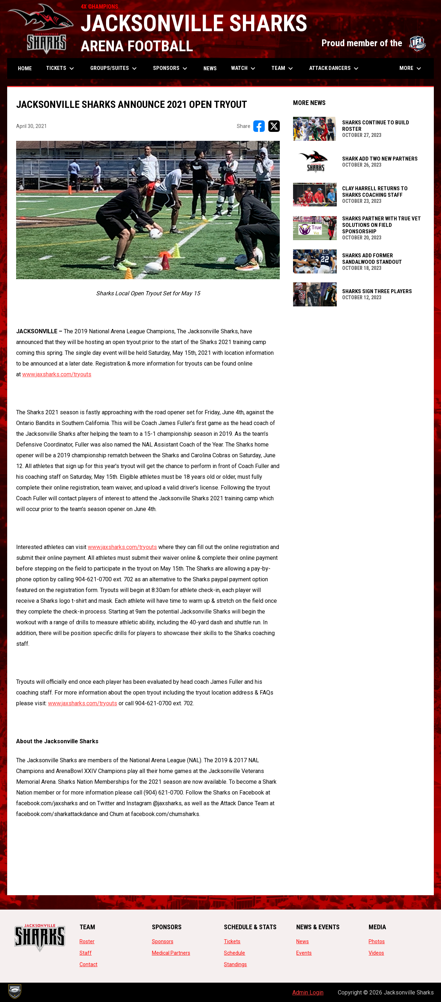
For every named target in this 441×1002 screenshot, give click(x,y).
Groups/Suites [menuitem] (114, 68)
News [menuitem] (210, 68)
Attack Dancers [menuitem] (334, 68)
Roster (87, 941)
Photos (377, 941)
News (302, 941)
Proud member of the (374, 43)
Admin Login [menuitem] (307, 992)
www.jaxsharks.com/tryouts (56, 374)
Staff (86, 953)
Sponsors (162, 941)
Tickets (232, 941)
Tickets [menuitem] (61, 68)
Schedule (234, 953)
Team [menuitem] (283, 68)
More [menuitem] (411, 68)
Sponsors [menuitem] (171, 68)
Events (304, 953)
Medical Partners (171, 953)
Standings (235, 964)
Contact (88, 964)
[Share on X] (274, 126)
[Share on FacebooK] (259, 126)
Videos (376, 953)
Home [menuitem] (25, 68)
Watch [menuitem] (244, 68)
